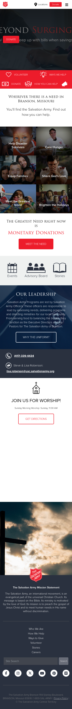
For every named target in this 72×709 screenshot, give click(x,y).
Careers (36, 652)
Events (12, 270)
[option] (36, 39)
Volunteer (36, 642)
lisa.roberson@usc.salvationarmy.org (30, 371)
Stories (59, 270)
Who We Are (36, 629)
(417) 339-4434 (24, 356)
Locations (41, 4)
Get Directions (36, 419)
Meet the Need (36, 244)
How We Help (36, 633)
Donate (55, 4)
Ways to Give (36, 638)
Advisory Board (36, 270)
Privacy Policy (61, 698)
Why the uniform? (36, 337)
